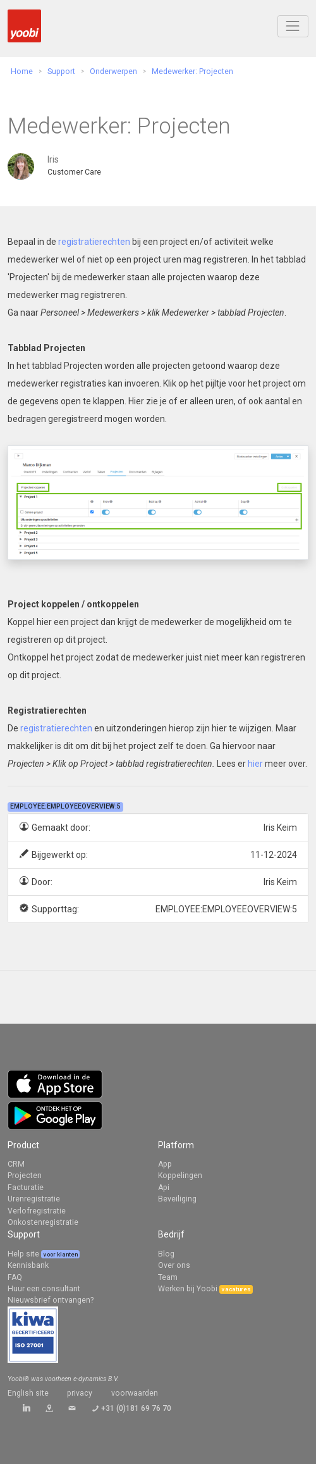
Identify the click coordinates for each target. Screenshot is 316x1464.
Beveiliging (177, 1198)
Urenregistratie (34, 1198)
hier (255, 764)
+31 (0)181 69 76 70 (136, 1408)
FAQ (15, 1277)
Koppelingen (180, 1175)
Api (163, 1187)
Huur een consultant (44, 1288)
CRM (16, 1164)
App (165, 1164)
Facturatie (26, 1187)
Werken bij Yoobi (187, 1288)
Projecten (25, 1175)
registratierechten (94, 242)
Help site (24, 1254)
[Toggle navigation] (292, 26)
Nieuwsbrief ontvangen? (51, 1300)
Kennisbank (28, 1265)
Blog (166, 1254)
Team (168, 1277)
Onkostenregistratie (43, 1222)
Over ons (174, 1265)
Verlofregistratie (37, 1211)
